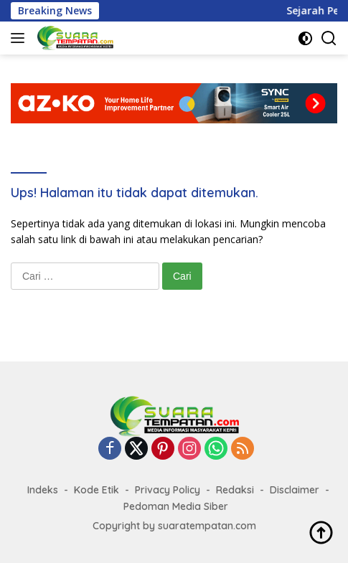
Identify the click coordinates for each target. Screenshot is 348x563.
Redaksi (235, 489)
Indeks (42, 489)
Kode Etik (96, 489)
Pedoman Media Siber (175, 506)
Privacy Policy (167, 489)
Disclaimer (294, 489)
